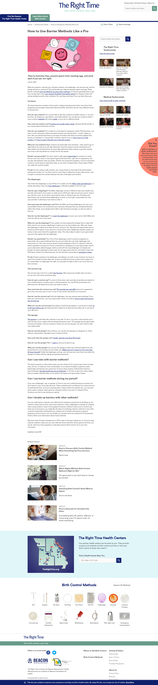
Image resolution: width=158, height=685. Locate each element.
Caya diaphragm (54, 186)
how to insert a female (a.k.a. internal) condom (53, 140)
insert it (55, 343)
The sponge (32, 319)
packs (55, 119)
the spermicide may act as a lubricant (52, 371)
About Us (151, 3)
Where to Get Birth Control (95, 651)
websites (41, 119)
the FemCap (58, 273)
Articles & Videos (140, 3)
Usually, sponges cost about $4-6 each (66, 338)
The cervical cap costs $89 (66, 289)
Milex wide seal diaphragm (81, 184)
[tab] (14, 17)
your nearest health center (60, 94)
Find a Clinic (108, 24)
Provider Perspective (116, 664)
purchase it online (85, 252)
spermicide (72, 156)
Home (30, 24)
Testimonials (128, 3)
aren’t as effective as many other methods (55, 92)
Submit (154, 8)
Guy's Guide (113, 660)
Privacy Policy (114, 673)
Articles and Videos (41, 24)
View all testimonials (107, 53)
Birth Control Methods (79, 585)
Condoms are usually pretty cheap (62, 124)
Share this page (124, 24)
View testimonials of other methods (112, 101)
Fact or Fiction (114, 657)
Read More (130, 682)
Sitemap (112, 676)
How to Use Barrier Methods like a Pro (64, 24)
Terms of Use (113, 680)
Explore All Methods (122, 585)
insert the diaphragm (60, 216)
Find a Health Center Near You (92, 556)
